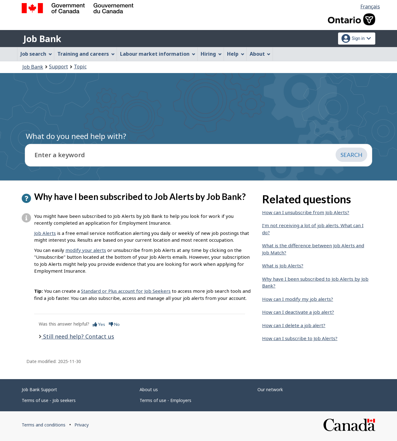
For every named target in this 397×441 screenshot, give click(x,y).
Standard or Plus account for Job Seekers (126, 291)
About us (149, 389)
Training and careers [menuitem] (86, 53)
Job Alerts (45, 233)
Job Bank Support (39, 389)
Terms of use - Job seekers (49, 400)
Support (58, 66)
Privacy (81, 425)
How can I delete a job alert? (293, 325)
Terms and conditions (43, 425)
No (114, 324)
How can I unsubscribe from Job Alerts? (305, 212)
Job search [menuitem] (36, 53)
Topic (80, 66)
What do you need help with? (76, 136)
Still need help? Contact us (78, 336)
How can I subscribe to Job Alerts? (299, 338)
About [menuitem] (260, 53)
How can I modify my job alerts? (297, 299)
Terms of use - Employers (165, 400)
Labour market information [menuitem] (157, 53)
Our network (270, 389)
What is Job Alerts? (282, 265)
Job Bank (42, 39)
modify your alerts (85, 250)
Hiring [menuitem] (211, 53)
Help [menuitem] (235, 53)
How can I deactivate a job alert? (298, 312)
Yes (99, 324)
